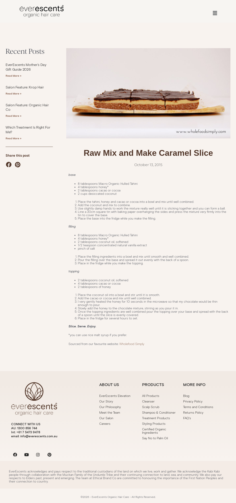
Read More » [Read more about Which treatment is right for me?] (13, 138)
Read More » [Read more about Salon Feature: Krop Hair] (13, 93)
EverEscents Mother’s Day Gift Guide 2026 (26, 67)
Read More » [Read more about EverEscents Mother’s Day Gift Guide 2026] (13, 75)
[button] (215, 13)
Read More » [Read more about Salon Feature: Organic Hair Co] (13, 115)
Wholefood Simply (131, 344)
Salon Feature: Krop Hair (25, 87)
